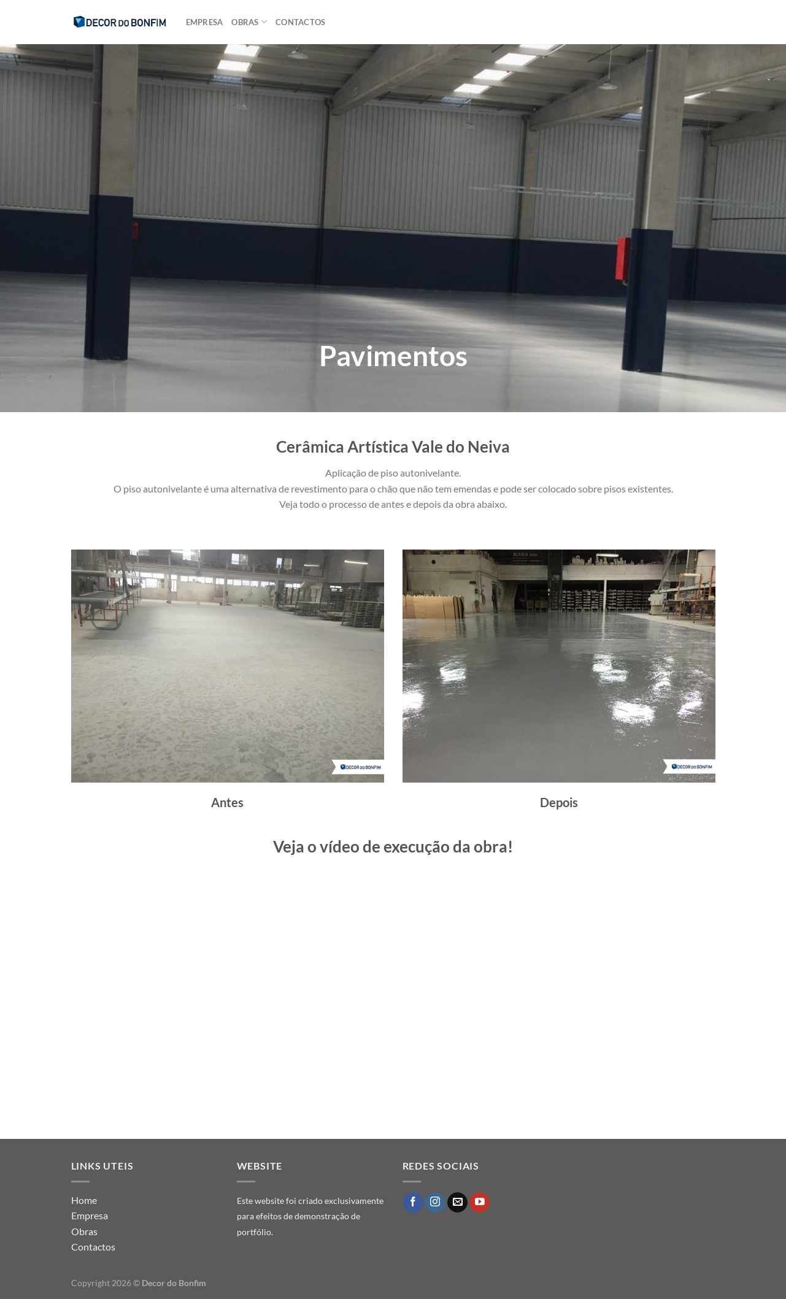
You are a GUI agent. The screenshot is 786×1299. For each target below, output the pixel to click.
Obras (249, 22)
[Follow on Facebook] (413, 1202)
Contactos (300, 22)
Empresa (204, 22)
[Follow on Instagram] (435, 1202)
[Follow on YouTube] (479, 1202)
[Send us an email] (457, 1202)
